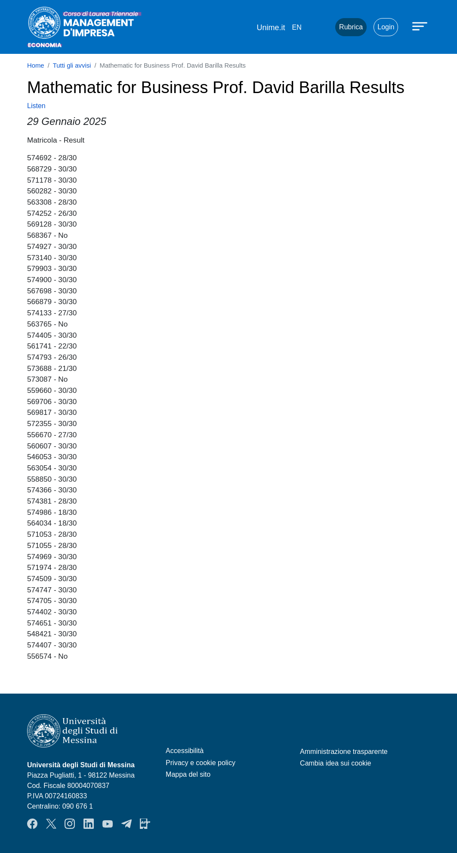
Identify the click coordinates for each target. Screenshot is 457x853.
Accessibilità (185, 750)
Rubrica (351, 27)
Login (385, 27)
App (145, 824)
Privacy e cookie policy (200, 762)
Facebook (32, 824)
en (296, 27)
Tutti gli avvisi (72, 65)
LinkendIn (88, 824)
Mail (318, 27)
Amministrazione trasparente (344, 751)
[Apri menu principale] (421, 25)
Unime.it (270, 27)
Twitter (51, 824)
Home (35, 65)
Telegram (126, 824)
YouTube (107, 824)
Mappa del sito (188, 774)
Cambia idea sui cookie (335, 763)
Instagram (70, 824)
